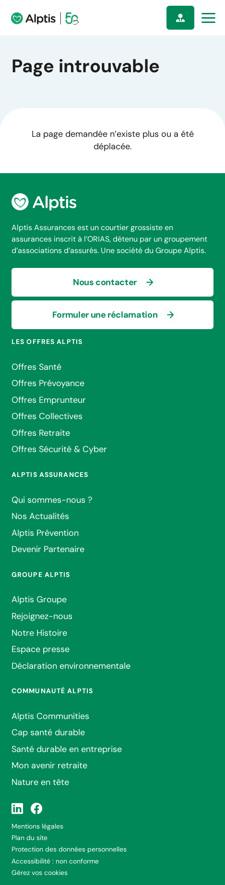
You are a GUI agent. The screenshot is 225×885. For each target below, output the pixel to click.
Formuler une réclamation (104, 315)
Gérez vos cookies (40, 872)
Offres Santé (36, 367)
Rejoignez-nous (42, 616)
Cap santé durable (48, 732)
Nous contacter (105, 282)
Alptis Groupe (39, 599)
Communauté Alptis (52, 690)
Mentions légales (37, 826)
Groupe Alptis (41, 574)
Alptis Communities (50, 716)
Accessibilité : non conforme (55, 861)
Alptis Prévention (45, 533)
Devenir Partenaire (48, 549)
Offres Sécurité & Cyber (59, 449)
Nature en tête (40, 782)
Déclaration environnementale (71, 666)
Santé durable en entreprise (67, 749)
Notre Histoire (39, 633)
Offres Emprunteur (49, 400)
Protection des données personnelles (69, 849)
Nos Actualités (40, 516)
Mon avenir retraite (49, 765)
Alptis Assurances (50, 474)
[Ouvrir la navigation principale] (208, 18)
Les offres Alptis (47, 341)
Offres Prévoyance (48, 383)
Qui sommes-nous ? (52, 500)
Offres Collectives (47, 416)
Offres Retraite (41, 433)
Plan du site (29, 837)
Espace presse (41, 649)
